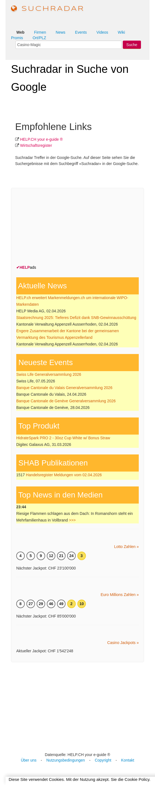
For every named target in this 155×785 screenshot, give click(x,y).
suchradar (48, 9)
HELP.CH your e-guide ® (41, 139)
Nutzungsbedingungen (65, 760)
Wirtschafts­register (36, 145)
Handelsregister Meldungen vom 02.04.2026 (64, 475)
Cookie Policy (137, 779)
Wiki (121, 32)
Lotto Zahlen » (126, 546)
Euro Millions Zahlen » (119, 594)
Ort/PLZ (39, 38)
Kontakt (127, 760)
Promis (17, 38)
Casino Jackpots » (123, 642)
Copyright (103, 760)
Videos (102, 32)
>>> (72, 520)
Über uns (29, 760)
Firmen (40, 32)
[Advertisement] (57, 227)
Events (81, 32)
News (60, 32)
